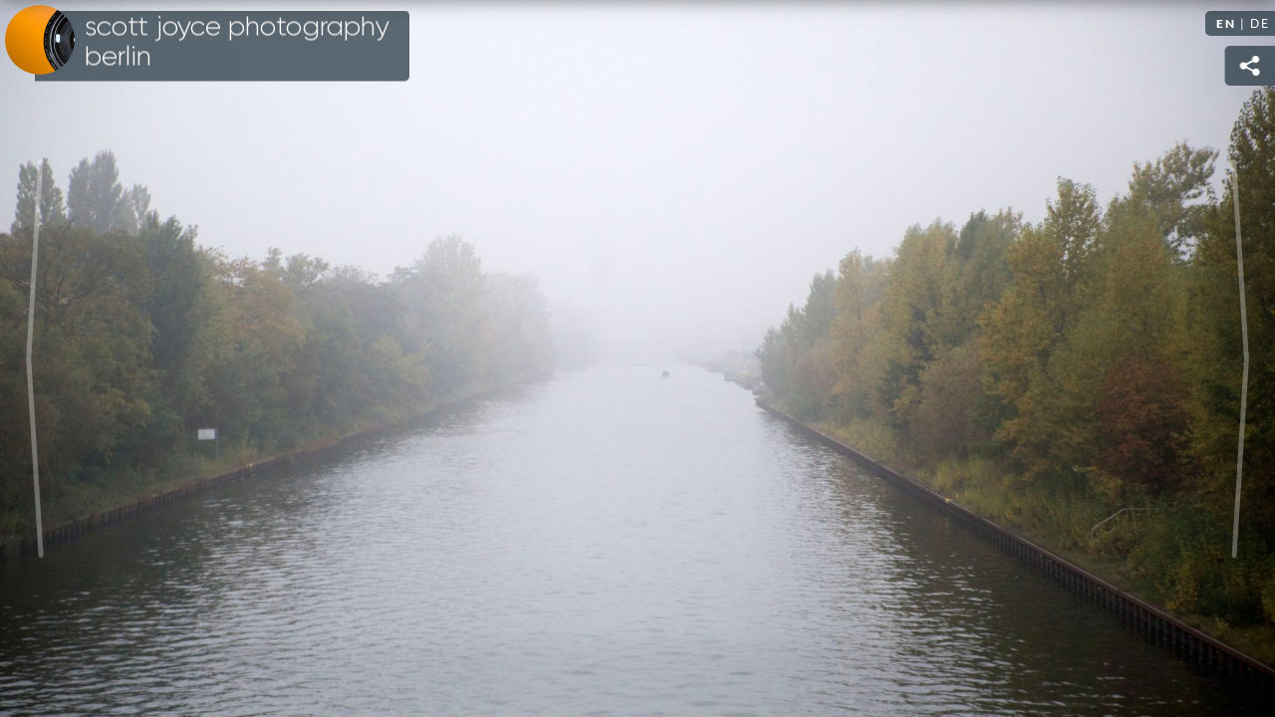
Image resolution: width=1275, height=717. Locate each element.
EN (1226, 23)
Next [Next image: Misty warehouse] (1240, 358)
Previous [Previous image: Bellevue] (35, 358)
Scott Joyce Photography (237, 42)
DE (1260, 23)
